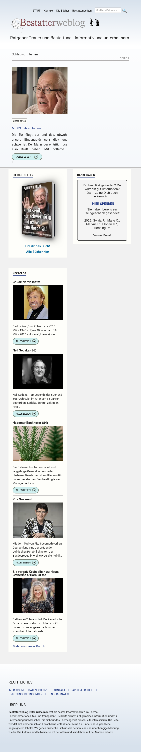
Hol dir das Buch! (37, 246)
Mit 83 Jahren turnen (26, 128)
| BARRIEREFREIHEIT (80, 690)
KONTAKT (58, 690)
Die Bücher (62, 10)
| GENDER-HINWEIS (56, 694)
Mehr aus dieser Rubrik (29, 646)
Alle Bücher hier (37, 252)
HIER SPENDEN (103, 204)
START (36, 10)
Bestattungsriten (82, 10)
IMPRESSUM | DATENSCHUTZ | (30, 690)
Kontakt (48, 10)
